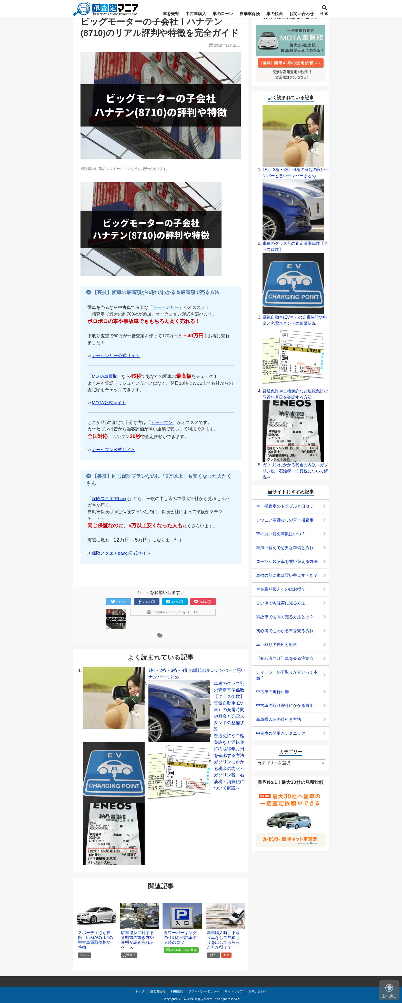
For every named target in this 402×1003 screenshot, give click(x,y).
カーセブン (162, 422)
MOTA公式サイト (109, 402)
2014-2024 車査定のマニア (197, 999)
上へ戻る (389, 991)
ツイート (118, 602)
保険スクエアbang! (110, 498)
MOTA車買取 (104, 376)
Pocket (203, 602)
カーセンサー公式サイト (116, 355)
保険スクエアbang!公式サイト (121, 553)
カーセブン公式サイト (113, 449)
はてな (175, 602)
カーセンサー (166, 307)
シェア (146, 602)
